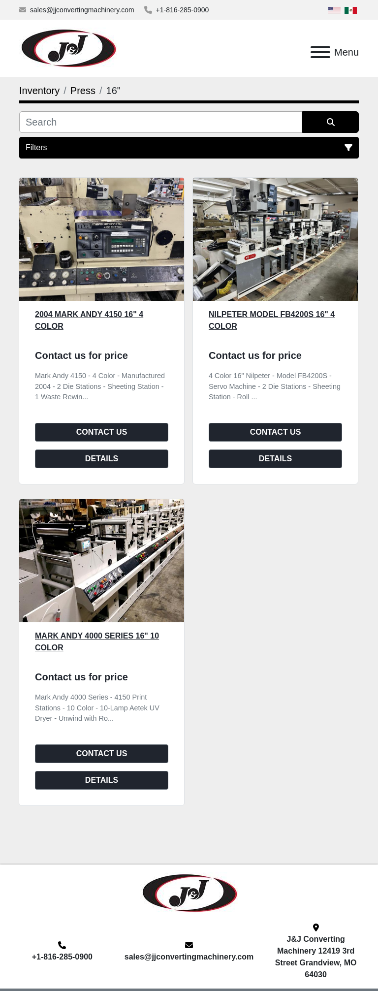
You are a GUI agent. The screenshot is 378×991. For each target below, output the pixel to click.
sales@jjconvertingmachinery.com (82, 10)
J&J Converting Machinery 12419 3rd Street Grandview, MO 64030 (316, 957)
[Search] (160, 122)
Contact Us (101, 432)
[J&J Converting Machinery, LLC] (189, 892)
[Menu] (320, 52)
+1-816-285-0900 (182, 10)
